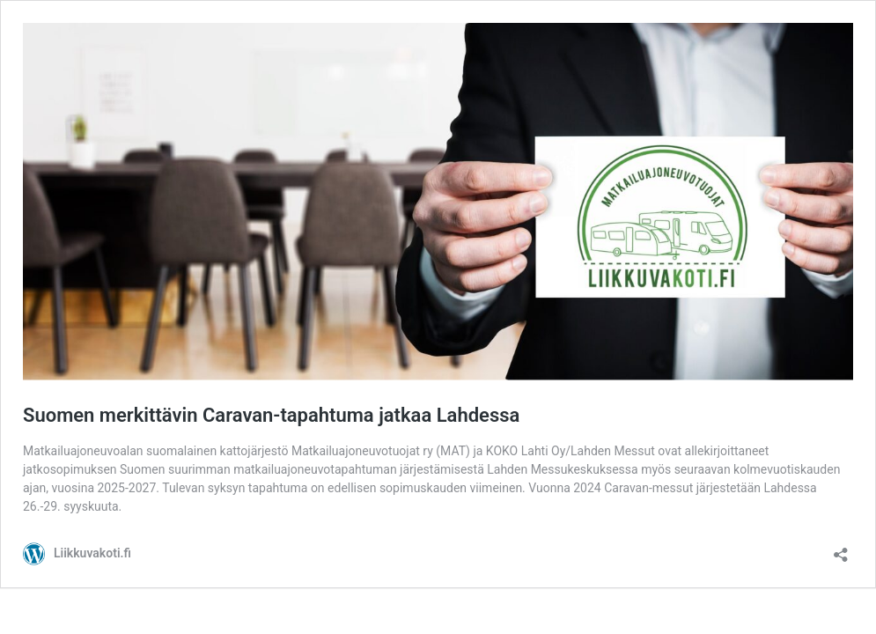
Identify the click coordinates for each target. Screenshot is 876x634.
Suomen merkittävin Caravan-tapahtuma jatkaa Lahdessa (271, 415)
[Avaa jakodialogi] (840, 549)
